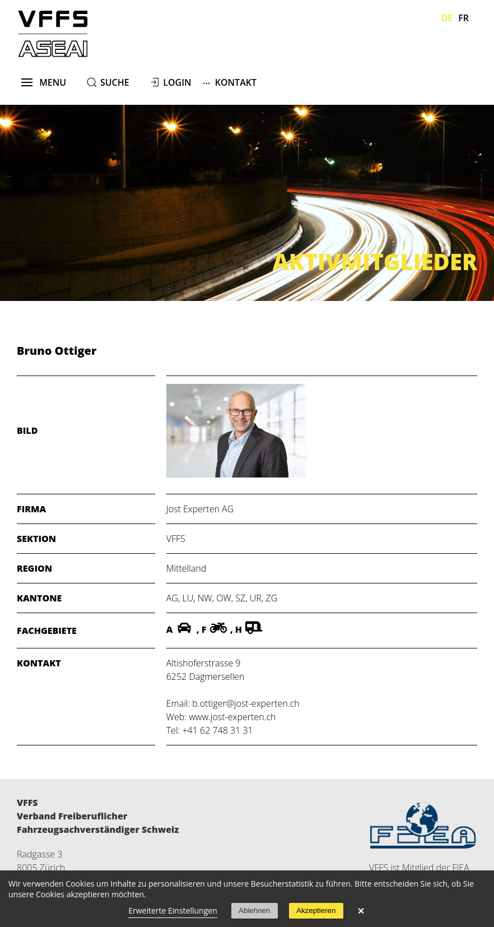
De (447, 18)
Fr (463, 18)
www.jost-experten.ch (232, 717)
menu (44, 82)
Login (177, 82)
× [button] (361, 910)
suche (114, 82)
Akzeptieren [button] (315, 910)
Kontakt (230, 82)
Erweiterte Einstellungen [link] (172, 910)
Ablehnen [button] (254, 910)
